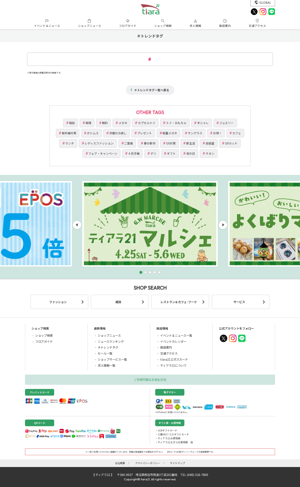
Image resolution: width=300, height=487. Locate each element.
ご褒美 (128, 143)
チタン (210, 153)
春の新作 (149, 143)
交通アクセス (169, 353)
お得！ (217, 133)
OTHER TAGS (150, 112)
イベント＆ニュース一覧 (176, 335)
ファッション (58, 302)
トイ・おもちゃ (176, 123)
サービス (239, 302)
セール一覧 (105, 353)
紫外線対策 (69, 133)
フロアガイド (44, 341)
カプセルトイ (146, 123)
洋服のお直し (118, 133)
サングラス (195, 133)
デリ (153, 153)
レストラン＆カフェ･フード (178, 302)
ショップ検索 (44, 335)
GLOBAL (265, 2)
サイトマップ (177, 463)
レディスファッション (99, 143)
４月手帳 (134, 153)
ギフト (171, 153)
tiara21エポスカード (174, 359)
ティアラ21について (173, 365)
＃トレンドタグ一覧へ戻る (151, 90)
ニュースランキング (111, 341)
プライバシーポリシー (147, 463)
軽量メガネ (169, 133)
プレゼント (144, 133)
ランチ (69, 143)
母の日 (190, 153)
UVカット (231, 143)
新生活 (190, 143)
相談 (72, 123)
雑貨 (118, 302)
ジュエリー (226, 123)
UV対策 (171, 143)
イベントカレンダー (173, 341)
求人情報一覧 (106, 365)
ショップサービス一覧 (112, 359)
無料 (105, 123)
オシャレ (203, 123)
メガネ (123, 123)
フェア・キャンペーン (102, 153)
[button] (140, 272)
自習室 (210, 143)
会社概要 (120, 463)
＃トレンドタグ (108, 347)
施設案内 (166, 347)
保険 (88, 123)
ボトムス (93, 133)
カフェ (236, 133)
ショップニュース (109, 335)
